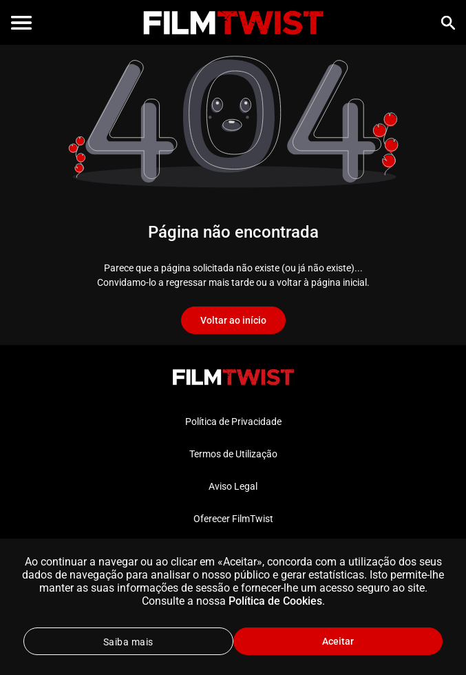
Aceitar (338, 641)
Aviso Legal (233, 486)
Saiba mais (128, 641)
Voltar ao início (233, 320)
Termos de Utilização (233, 453)
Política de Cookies (275, 601)
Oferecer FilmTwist (233, 518)
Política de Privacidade (233, 421)
